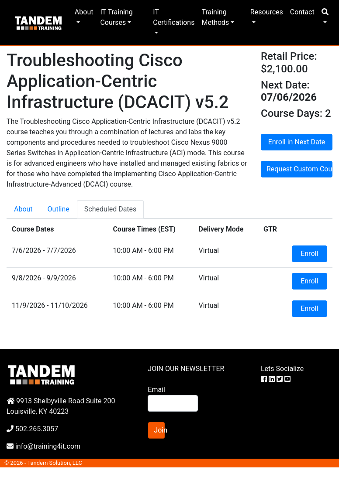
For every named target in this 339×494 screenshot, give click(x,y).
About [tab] (23, 209)
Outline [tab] (58, 209)
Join (159, 430)
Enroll (309, 253)
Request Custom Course (299, 169)
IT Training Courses (116, 17)
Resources (266, 12)
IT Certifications (173, 17)
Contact (302, 12)
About (84, 12)
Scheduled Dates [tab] (110, 209)
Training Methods (215, 17)
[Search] (172, 403)
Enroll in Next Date (296, 142)
